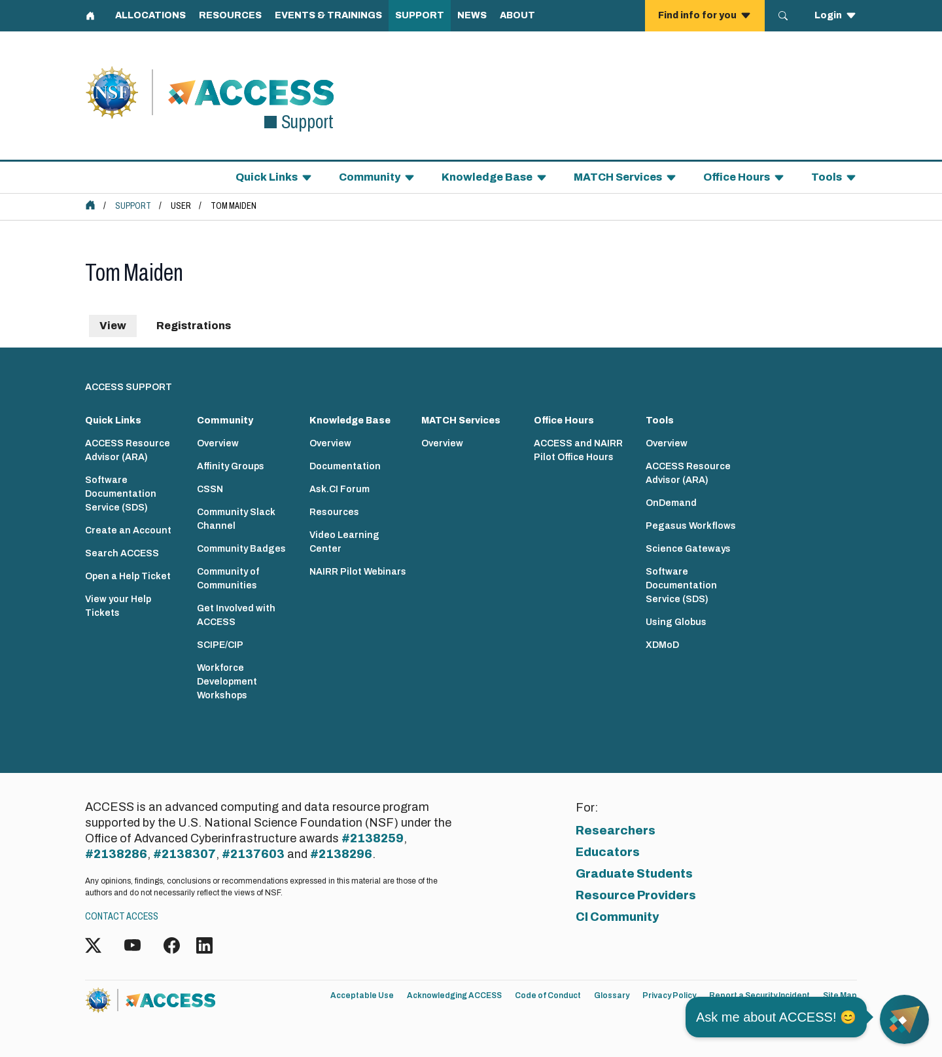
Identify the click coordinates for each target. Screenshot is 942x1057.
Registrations (193, 325)
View (112, 325)
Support (133, 206)
